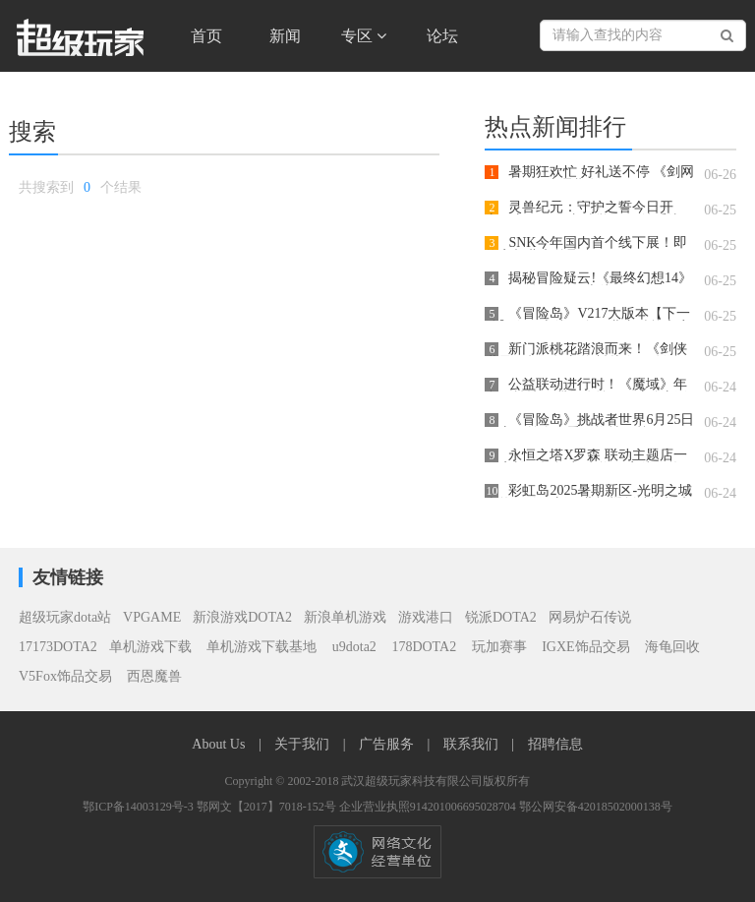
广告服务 (388, 744)
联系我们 (472, 744)
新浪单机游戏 (345, 617)
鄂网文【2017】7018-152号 (268, 806)
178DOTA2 (424, 646)
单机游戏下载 (150, 646)
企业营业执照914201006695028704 (429, 806)
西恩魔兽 (154, 676)
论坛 (442, 36)
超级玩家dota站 (65, 617)
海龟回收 (672, 646)
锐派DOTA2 (501, 617)
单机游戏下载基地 (261, 646)
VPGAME (152, 617)
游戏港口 (425, 617)
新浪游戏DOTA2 (242, 617)
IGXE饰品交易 (587, 646)
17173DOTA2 (58, 646)
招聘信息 (555, 744)
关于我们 (303, 744)
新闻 (285, 36)
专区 (363, 36)
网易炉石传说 (590, 617)
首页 (206, 36)
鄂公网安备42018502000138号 (595, 806)
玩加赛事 (501, 646)
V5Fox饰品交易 (67, 676)
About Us (220, 744)
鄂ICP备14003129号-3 (140, 806)
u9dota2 (354, 646)
